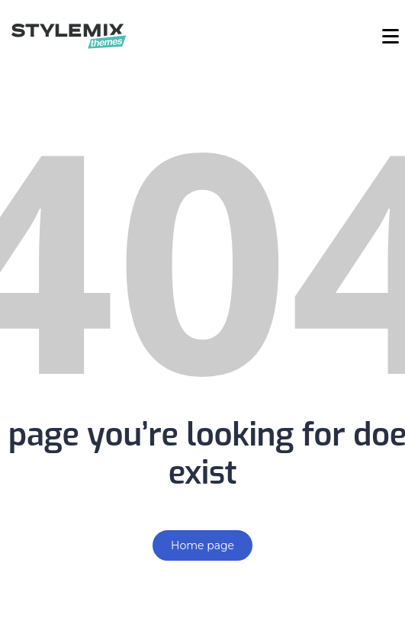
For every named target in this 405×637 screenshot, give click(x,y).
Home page (202, 545)
